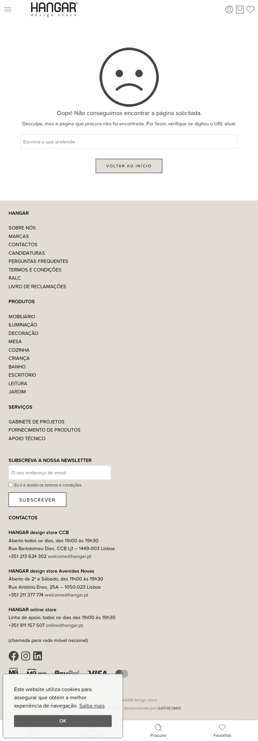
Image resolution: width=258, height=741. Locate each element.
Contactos (23, 244)
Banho (17, 366)
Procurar (158, 731)
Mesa (15, 341)
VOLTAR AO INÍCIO (129, 166)
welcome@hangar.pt (69, 556)
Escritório (22, 374)
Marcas (19, 236)
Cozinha (19, 349)
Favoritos (222, 731)
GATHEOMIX (169, 708)
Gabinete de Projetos (37, 421)
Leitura (18, 383)
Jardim (17, 391)
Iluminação (23, 324)
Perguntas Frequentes (38, 261)
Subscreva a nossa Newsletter (50, 460)
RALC (15, 277)
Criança (19, 358)
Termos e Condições (35, 269)
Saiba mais (92, 705)
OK (62, 720)
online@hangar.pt (64, 625)
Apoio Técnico (27, 438)
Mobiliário (22, 316)
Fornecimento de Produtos (45, 429)
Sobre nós (22, 227)
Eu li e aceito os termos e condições (48, 485)
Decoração (23, 333)
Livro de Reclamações (37, 286)
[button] (15, 9)
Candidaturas (27, 252)
